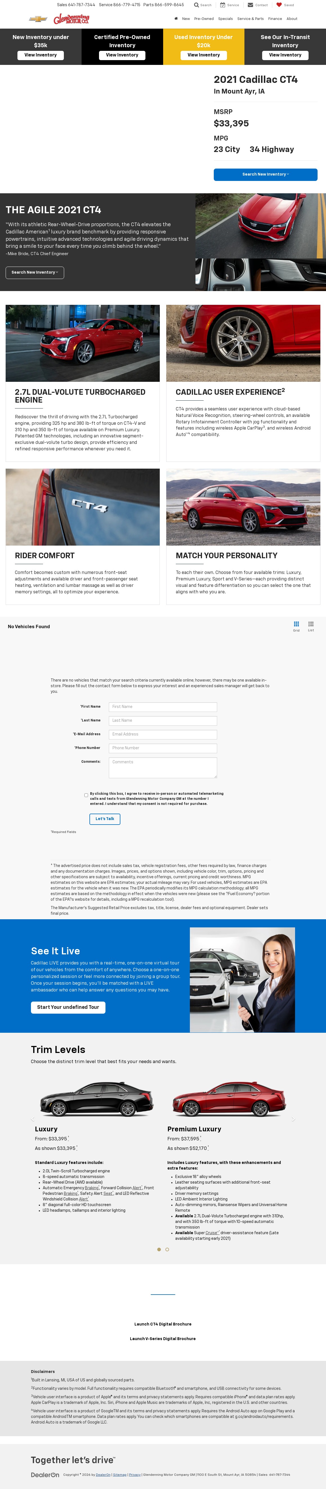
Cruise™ (213, 1233)
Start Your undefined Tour (68, 1007)
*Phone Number (87, 748)
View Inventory (40, 55)
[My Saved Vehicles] (285, 5)
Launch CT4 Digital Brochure (163, 1325)
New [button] (186, 19)
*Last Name (90, 720)
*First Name (90, 707)
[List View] (311, 627)
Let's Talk (105, 819)
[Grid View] (295, 627)
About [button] (292, 19)
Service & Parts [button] (250, 19)
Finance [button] (275, 19)
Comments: (90, 762)
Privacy (135, 1475)
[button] (36, 1165)
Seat (108, 1194)
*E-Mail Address (86, 734)
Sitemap (120, 1475)
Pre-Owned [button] (204, 19)
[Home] (176, 19)
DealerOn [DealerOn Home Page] (103, 1475)
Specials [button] (225, 19)
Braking (92, 1188)
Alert (137, 1188)
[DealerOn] (45, 1475)
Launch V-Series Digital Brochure (163, 1340)
